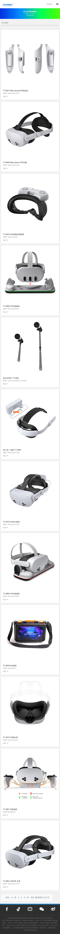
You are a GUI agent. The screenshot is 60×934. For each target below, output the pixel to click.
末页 (32, 897)
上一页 (13, 897)
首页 (7, 897)
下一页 (26, 897)
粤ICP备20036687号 (30, 930)
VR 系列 (5, 23)
